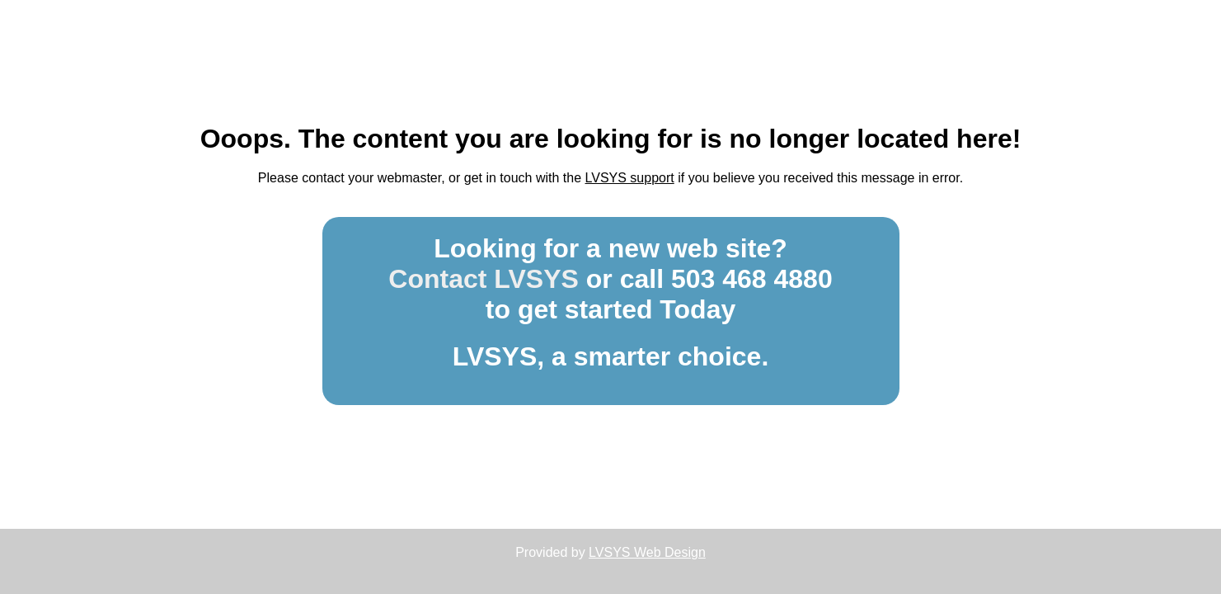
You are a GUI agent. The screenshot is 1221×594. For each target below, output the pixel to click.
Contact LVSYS (483, 279)
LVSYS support (629, 178)
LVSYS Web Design (647, 552)
